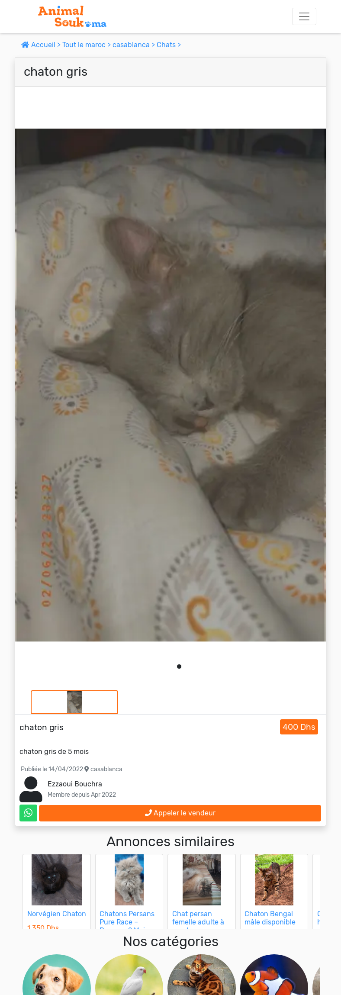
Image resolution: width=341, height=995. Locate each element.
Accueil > (41, 45)
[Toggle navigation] (304, 16)
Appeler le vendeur (180, 813)
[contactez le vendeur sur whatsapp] (28, 813)
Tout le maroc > (87, 45)
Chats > (169, 45)
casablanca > (135, 45)
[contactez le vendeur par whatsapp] (28, 813)
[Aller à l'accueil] (72, 16)
